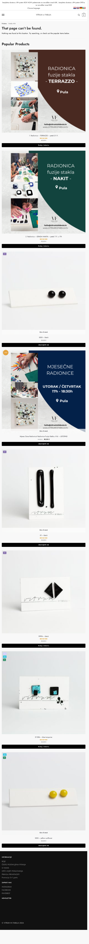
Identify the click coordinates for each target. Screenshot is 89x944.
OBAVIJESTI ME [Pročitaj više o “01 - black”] (43, 545)
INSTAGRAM (7, 887)
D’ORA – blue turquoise (43, 737)
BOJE (4, 861)
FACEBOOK (6, 890)
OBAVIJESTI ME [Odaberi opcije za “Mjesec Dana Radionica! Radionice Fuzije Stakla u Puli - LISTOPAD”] (43, 444)
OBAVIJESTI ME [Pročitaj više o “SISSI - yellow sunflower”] (43, 846)
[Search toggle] (79, 15)
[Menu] (5, 15)
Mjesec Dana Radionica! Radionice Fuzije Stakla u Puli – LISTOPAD (43, 436)
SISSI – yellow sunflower (43, 838)
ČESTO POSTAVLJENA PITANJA (14, 864)
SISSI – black (43, 337)
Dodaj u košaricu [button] (43, 145)
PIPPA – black (44, 636)
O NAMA (5, 868)
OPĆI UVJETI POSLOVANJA (12, 871)
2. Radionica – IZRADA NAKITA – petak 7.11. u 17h (44, 236)
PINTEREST (6, 893)
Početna (4, 24)
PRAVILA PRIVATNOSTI (10, 874)
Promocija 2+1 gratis (10, 877)
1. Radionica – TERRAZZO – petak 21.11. (43, 135)
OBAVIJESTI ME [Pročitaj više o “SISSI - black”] (43, 345)
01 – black (43, 535)
